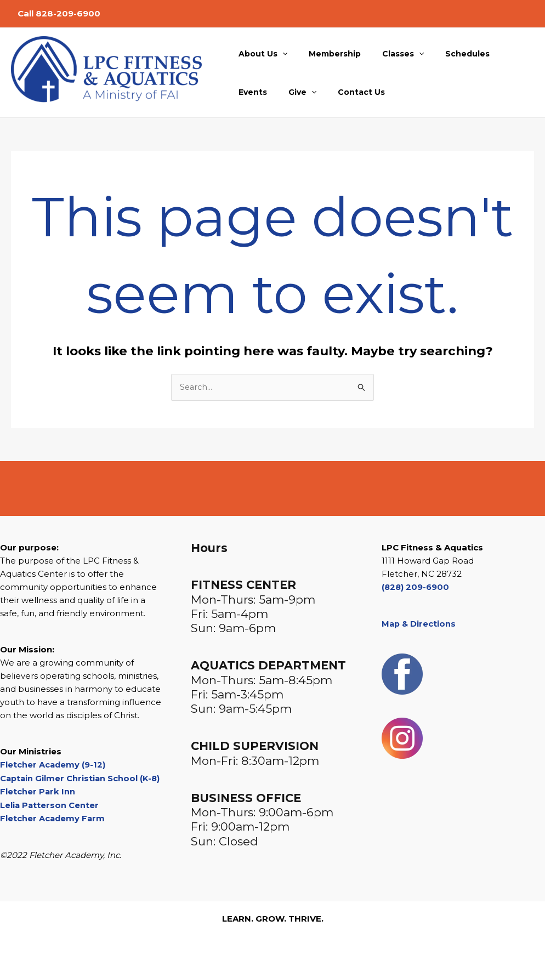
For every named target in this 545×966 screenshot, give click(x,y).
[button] (279, 54)
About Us (259, 54)
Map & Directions (419, 623)
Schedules (446, 54)
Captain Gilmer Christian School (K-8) (81, 778)
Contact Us (302, 92)
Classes (387, 54)
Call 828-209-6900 (59, 13)
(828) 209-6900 (416, 587)
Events (498, 54)
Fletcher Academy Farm (53, 817)
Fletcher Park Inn (38, 791)
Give (249, 92)
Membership (325, 54)
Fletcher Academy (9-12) (53, 765)
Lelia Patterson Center (50, 804)
